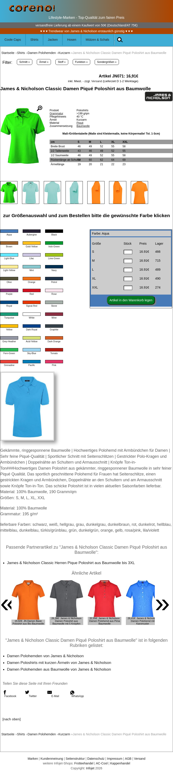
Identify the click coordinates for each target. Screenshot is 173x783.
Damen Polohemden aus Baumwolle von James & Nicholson (60, 669)
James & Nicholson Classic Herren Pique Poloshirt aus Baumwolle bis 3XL (72, 563)
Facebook (9, 694)
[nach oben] (11, 719)
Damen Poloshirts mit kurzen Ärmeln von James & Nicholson (60, 662)
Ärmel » (43, 62)
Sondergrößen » (107, 62)
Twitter (31, 694)
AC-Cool (102, 763)
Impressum (115, 758)
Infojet (90, 768)
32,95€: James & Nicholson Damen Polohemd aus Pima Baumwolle (104, 621)
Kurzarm (65, 53)
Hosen (71, 39)
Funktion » (81, 62)
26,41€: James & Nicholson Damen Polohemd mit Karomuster (143, 621)
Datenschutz (96, 758)
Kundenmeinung (51, 758)
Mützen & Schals (97, 39)
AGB (129, 758)
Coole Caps (12, 39)
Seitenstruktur (75, 758)
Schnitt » (24, 62)
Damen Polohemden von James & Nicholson (46, 656)
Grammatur (56, 113)
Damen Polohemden (42, 53)
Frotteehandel (83, 763)
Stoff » (62, 62)
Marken (31, 758)
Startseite (8, 53)
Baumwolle (83, 126)
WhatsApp (77, 694)
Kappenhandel (120, 763)
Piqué (80, 122)
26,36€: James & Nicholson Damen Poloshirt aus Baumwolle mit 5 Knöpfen (66, 621)
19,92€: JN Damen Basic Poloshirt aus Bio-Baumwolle (28, 622)
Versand (96, 81)
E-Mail (53, 694)
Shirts (34, 39)
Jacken (53, 39)
